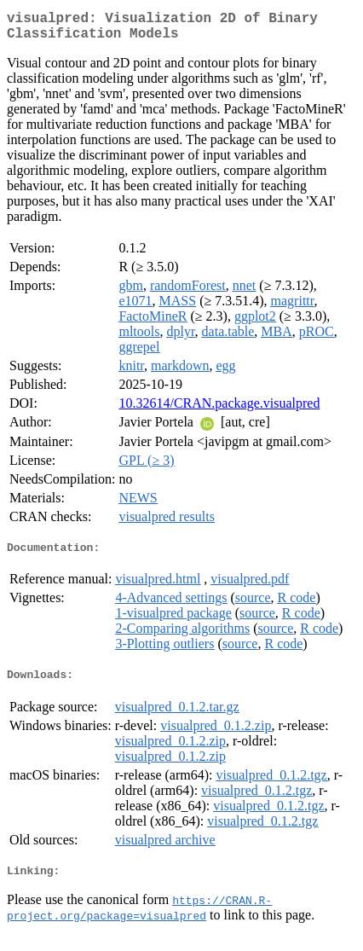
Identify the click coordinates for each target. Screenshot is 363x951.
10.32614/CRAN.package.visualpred (219, 410)
